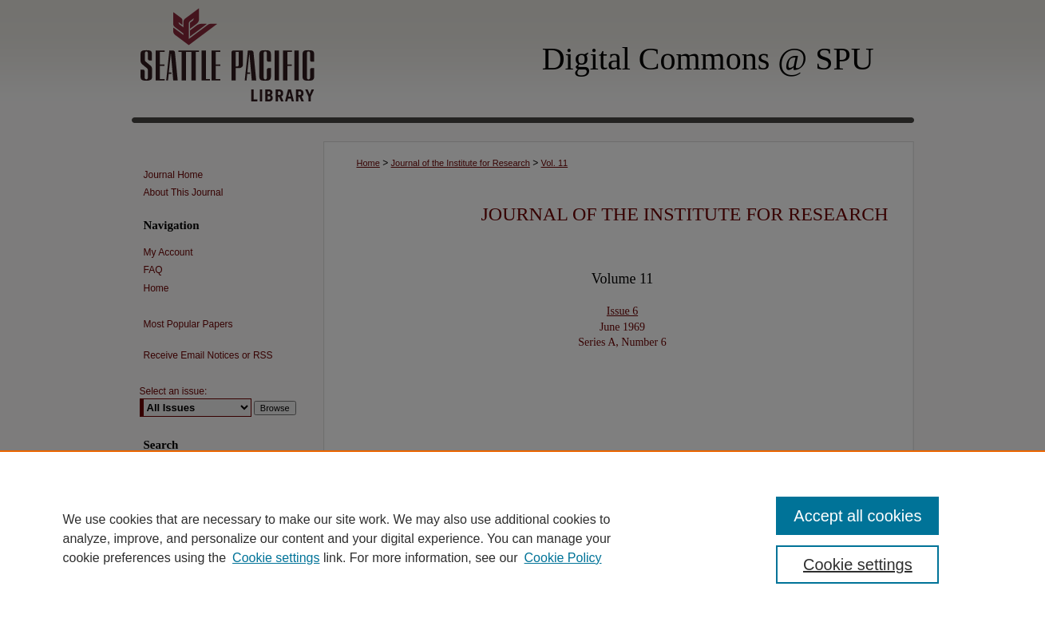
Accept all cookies (857, 516)
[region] (522, 538)
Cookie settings (275, 558)
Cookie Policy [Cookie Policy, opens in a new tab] (563, 558)
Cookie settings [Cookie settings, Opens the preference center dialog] (857, 564)
